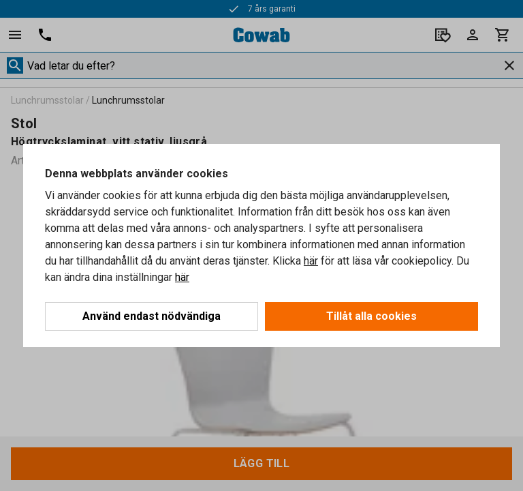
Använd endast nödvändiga (151, 316)
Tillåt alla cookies (371, 316)
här (311, 260)
